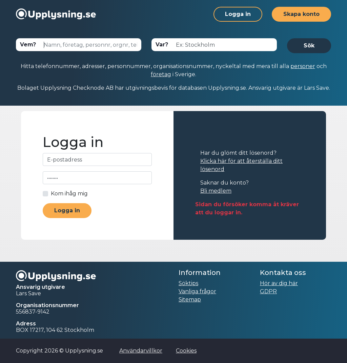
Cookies (186, 350)
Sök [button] (309, 45)
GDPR (268, 291)
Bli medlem (215, 191)
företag (161, 74)
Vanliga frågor (197, 291)
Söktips (188, 283)
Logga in (238, 14)
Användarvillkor (140, 350)
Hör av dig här (279, 283)
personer (302, 66)
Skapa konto (301, 14)
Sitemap (190, 299)
